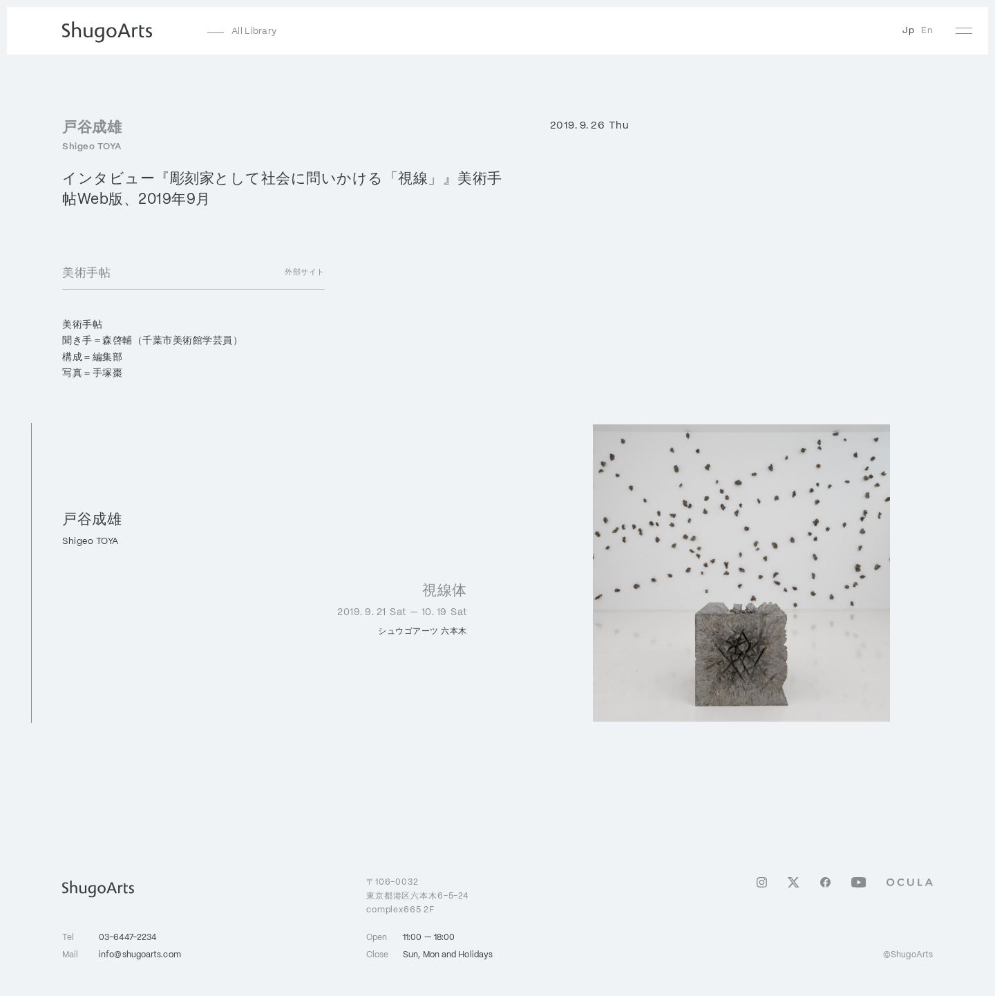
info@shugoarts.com (140, 955)
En (927, 30)
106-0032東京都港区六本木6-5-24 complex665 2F (417, 895)
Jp (908, 30)
